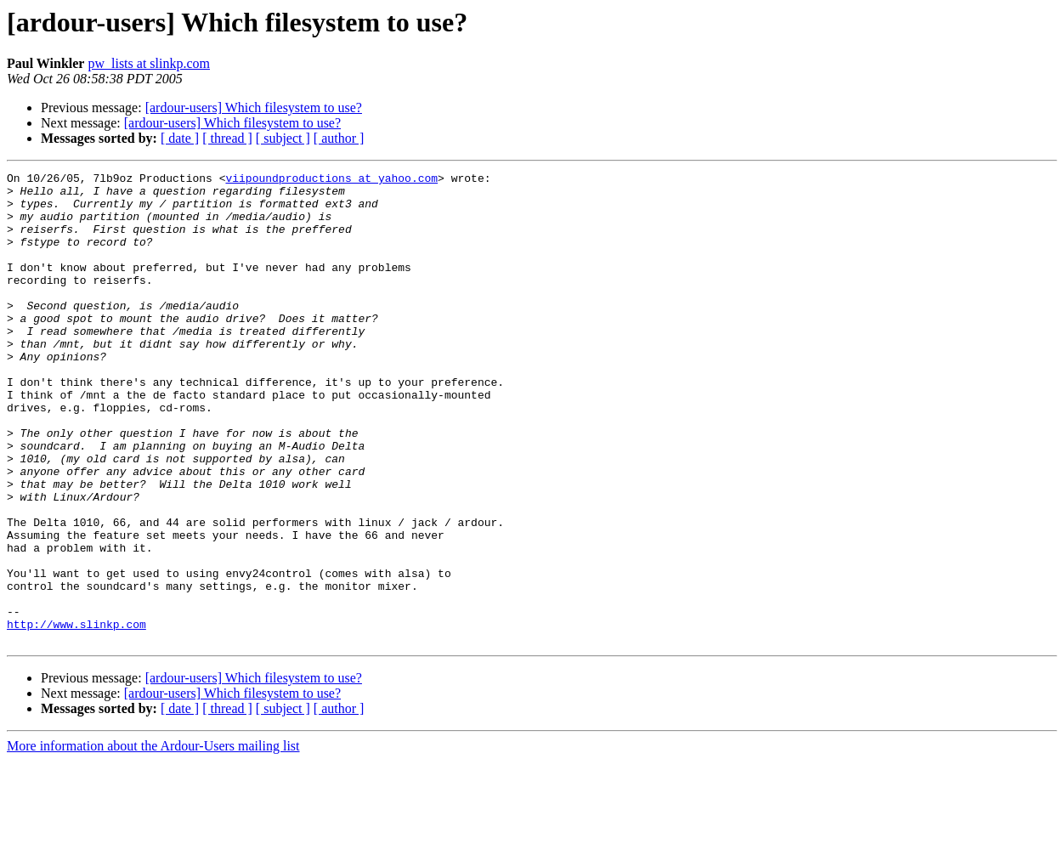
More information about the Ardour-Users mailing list (153, 840)
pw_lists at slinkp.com (149, 63)
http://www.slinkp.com (76, 715)
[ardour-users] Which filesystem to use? (253, 107)
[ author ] (339, 138)
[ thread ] (227, 138)
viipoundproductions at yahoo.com (331, 180)
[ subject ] (283, 138)
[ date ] (180, 138)
